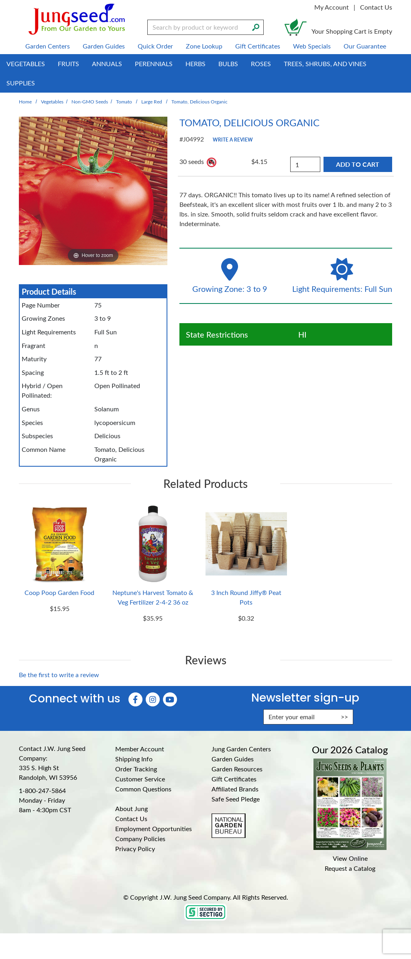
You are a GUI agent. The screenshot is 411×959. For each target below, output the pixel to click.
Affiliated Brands (235, 789)
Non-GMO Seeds (89, 101)
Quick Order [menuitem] (155, 46)
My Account (331, 7)
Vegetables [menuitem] (25, 63)
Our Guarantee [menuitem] (365, 46)
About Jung (131, 808)
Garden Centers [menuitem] (47, 46)
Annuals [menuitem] (107, 63)
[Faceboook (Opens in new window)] (135, 699)
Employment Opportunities (153, 828)
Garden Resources (237, 769)
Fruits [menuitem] (68, 63)
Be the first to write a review (59, 674)
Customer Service (140, 779)
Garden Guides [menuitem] (104, 46)
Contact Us (376, 7)
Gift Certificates (234, 779)
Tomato (124, 101)
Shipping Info (134, 759)
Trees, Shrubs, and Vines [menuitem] (325, 63)
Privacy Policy (135, 848)
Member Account (139, 749)
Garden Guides (233, 759)
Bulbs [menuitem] (228, 63)
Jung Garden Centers (241, 749)
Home (25, 101)
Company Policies (140, 838)
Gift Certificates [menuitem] (257, 46)
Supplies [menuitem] (20, 83)
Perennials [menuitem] (154, 63)
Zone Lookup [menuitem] (204, 46)
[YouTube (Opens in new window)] (170, 699)
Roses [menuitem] (261, 63)
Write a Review (233, 139)
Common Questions (143, 789)
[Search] (256, 26)
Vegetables (52, 101)
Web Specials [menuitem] (312, 46)
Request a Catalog (350, 868)
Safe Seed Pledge (236, 799)
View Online (350, 858)
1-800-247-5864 (42, 790)
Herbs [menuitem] (195, 63)
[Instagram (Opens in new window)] (153, 699)
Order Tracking (136, 769)
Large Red (151, 101)
